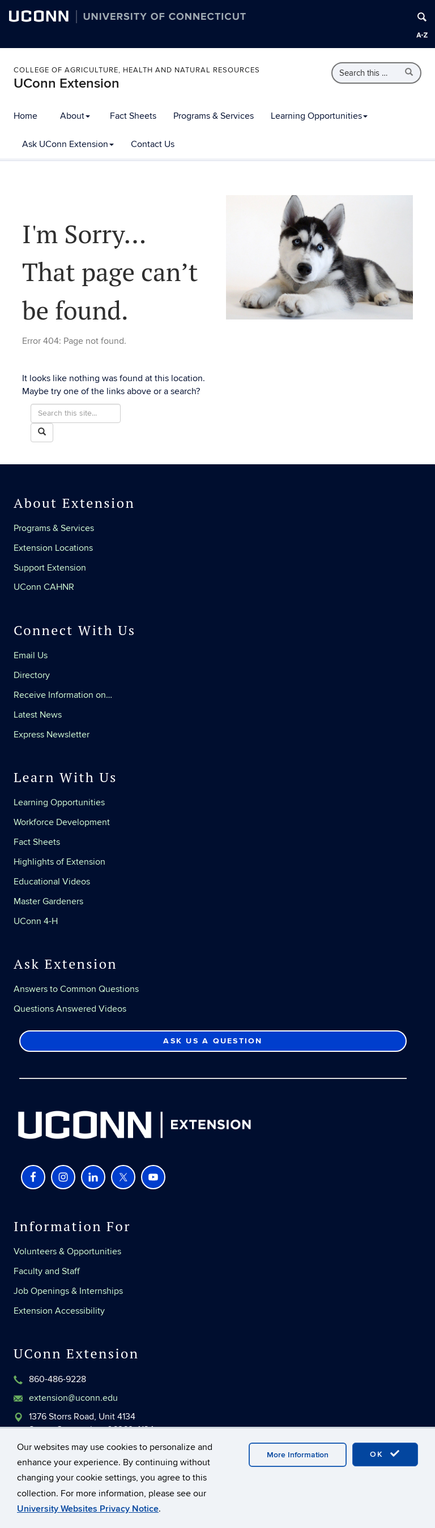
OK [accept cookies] (385, 1454)
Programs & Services (213, 116)
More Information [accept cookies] (298, 1455)
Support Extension (50, 567)
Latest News (38, 714)
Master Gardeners (48, 901)
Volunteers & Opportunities (67, 1251)
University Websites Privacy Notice (88, 1508)
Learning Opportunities (319, 116)
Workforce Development (62, 822)
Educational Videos (52, 881)
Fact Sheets (133, 116)
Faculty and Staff (47, 1271)
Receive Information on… (63, 695)
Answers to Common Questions (76, 989)
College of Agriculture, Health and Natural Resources (137, 70)
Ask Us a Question (212, 1041)
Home (25, 116)
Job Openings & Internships (68, 1291)
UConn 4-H (36, 921)
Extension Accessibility (59, 1311)
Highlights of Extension (59, 861)
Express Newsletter (51, 734)
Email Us (31, 655)
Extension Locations (53, 548)
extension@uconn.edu (73, 1398)
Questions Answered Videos (70, 1009)
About (75, 116)
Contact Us (152, 144)
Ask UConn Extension (68, 144)
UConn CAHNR (44, 587)
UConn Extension (67, 83)
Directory (32, 675)
